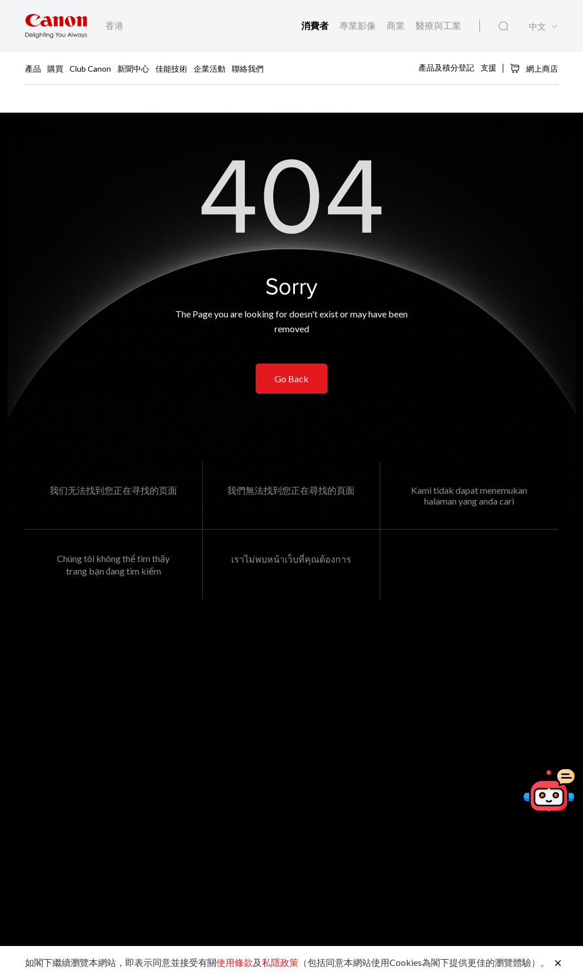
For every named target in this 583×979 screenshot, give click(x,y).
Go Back (291, 380)
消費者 (315, 25)
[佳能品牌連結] (56, 26)
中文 (537, 27)
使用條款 (234, 962)
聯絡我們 (248, 68)
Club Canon (90, 68)
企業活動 (209, 68)
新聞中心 (133, 68)
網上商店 (534, 68)
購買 (55, 68)
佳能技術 (171, 68)
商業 (397, 25)
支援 (488, 67)
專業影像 (358, 25)
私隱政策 (280, 962)
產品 (33, 68)
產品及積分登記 (446, 67)
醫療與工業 (438, 25)
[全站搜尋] (503, 26)
